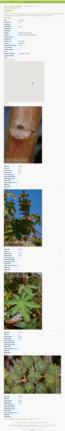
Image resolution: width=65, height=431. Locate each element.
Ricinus (25, 5)
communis (30, 5)
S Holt (20, 22)
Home (5, 5)
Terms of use (32, 430)
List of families (11, 5)
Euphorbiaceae (19, 5)
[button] (33, 84)
